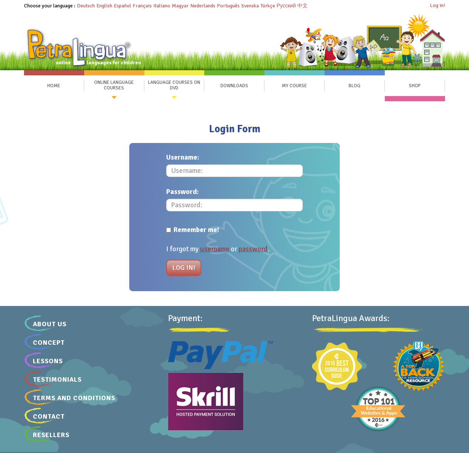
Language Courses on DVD (174, 85)
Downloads (234, 86)
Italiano (161, 6)
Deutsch (86, 6)
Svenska (250, 6)
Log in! (437, 5)
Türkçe (267, 6)
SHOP (415, 86)
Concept (49, 342)
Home (53, 86)
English (104, 6)
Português (228, 6)
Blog (354, 86)
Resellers (51, 435)
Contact (49, 416)
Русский (286, 6)
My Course (294, 86)
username (214, 249)
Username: (182, 157)
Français (142, 6)
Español (122, 6)
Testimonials (57, 379)
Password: (182, 191)
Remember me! (192, 229)
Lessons (48, 361)
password (253, 249)
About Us (49, 324)
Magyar (180, 6)
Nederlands (202, 6)
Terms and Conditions (74, 398)
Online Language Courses (114, 85)
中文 (302, 6)
